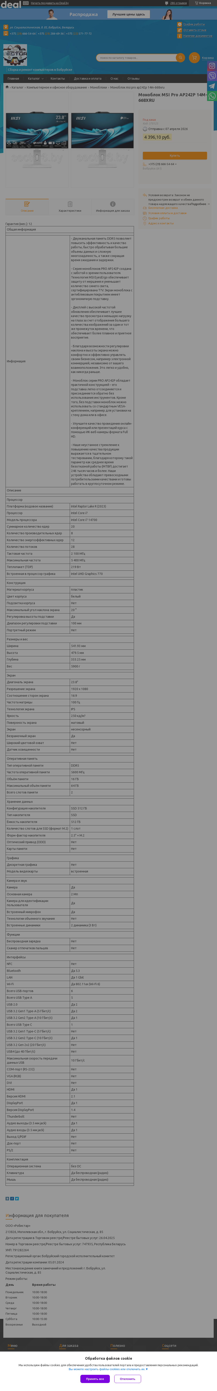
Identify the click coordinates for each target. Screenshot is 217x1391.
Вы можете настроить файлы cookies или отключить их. (107, 1369)
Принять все (95, 1379)
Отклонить (127, 1379)
